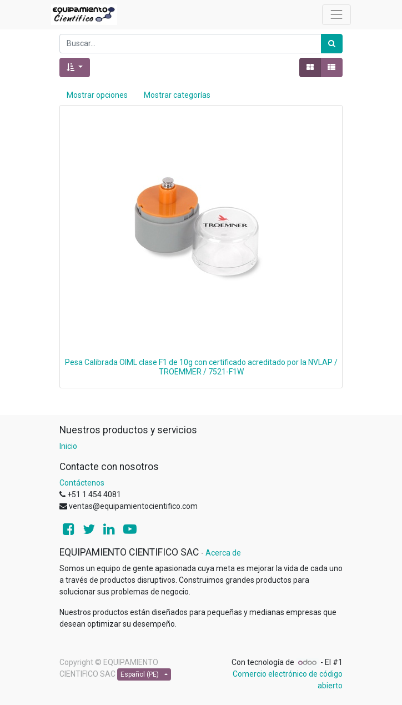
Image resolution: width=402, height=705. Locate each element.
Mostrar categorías (177, 95)
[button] (74, 67)
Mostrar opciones (97, 95)
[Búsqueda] (332, 43)
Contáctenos (81, 482)
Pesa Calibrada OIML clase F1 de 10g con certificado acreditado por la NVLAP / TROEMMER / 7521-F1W (201, 367)
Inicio (68, 446)
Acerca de (223, 552)
